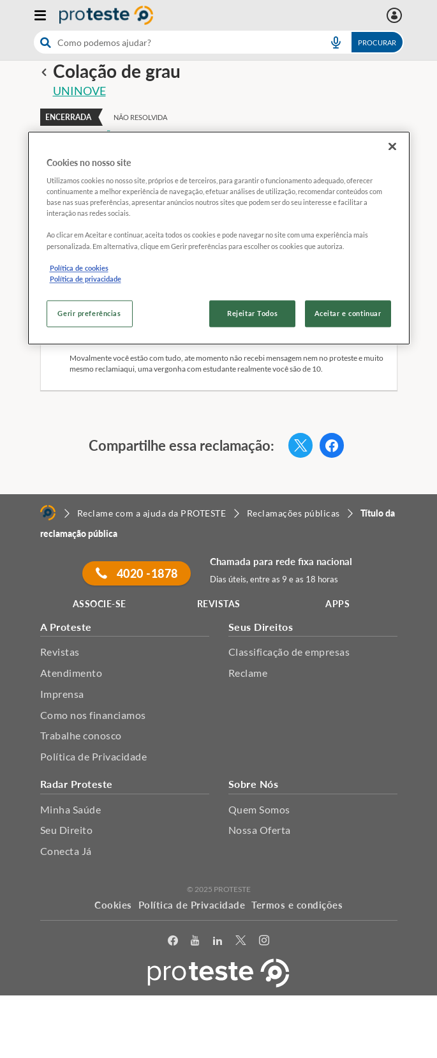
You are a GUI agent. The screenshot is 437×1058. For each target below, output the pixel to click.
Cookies (113, 905)
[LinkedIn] (217, 940)
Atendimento (71, 673)
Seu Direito (66, 830)
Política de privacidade (85, 279)
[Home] (48, 512)
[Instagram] (264, 940)
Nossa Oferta (259, 830)
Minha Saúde (70, 809)
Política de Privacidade (93, 756)
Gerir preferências (89, 313)
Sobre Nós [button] (253, 784)
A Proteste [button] (66, 627)
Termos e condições (297, 905)
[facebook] (173, 940)
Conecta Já (66, 851)
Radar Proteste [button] (76, 784)
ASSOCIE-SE (99, 603)
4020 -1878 (137, 573)
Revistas (60, 652)
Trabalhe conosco (81, 735)
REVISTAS (219, 603)
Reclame (248, 673)
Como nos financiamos (93, 715)
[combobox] (219, 42)
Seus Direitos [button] (260, 627)
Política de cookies (79, 268)
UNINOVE (79, 91)
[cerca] (175, 42)
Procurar (377, 42)
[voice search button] (336, 42)
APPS (337, 603)
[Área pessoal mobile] (396, 15)
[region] (218, 238)
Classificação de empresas (289, 652)
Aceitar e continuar (348, 313)
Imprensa (62, 694)
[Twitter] (240, 940)
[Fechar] (392, 146)
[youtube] (195, 940)
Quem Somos (259, 809)
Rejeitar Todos (252, 313)
